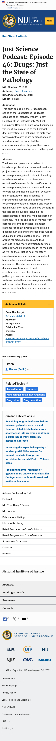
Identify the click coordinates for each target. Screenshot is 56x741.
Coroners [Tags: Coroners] (32, 389)
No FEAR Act (8, 707)
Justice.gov (7, 728)
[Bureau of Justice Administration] (10, 648)
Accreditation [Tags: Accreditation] (14, 389)
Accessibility (8, 678)
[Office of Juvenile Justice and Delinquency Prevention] (11, 660)
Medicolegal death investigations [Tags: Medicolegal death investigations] (26, 394)
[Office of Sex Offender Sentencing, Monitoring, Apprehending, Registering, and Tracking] (45, 659)
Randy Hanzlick (23, 91)
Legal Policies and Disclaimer (16, 700)
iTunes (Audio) (19, 369)
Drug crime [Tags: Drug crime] (13, 400)
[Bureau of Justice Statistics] (28, 651)
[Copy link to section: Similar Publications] (33, 415)
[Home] (30, 21)
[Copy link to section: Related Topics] (26, 383)
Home (4, 36)
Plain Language (9, 685)
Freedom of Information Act (16, 714)
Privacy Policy (9, 692)
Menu (49, 21)
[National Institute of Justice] (45, 648)
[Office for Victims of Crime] (28, 659)
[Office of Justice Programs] (9, 21)
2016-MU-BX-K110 (15, 316)
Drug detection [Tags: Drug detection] (32, 400)
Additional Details (15, 304)
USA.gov (6, 721)
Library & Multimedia (18, 36)
